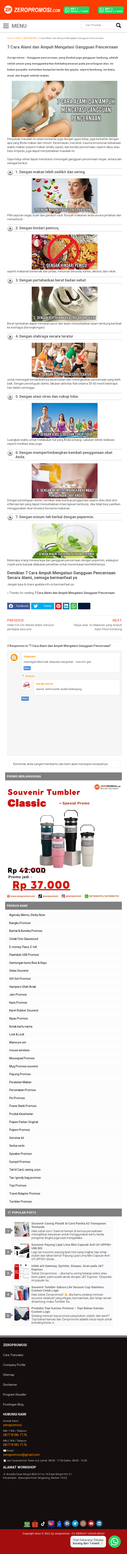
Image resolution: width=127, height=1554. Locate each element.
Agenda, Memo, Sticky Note (27, 915)
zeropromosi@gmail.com (21, 1455)
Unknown (30, 656)
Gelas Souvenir (19, 970)
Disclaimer (10, 1385)
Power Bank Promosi (22, 1106)
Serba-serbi (16, 1145)
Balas (27, 668)
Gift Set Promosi (20, 978)
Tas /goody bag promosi (25, 1177)
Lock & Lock (16, 1034)
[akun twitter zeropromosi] (75, 1523)
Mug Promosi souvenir (23, 1066)
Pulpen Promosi (19, 1129)
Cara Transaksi (13, 1355)
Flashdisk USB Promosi (24, 954)
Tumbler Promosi (20, 1201)
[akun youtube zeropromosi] (91, 1523)
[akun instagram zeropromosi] (83, 1523)
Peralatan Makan (20, 1082)
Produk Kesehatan (21, 1114)
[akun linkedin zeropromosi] (99, 1523)
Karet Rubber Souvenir (23, 1010)
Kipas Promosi (18, 1018)
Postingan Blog (13, 1404)
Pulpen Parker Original (23, 1122)
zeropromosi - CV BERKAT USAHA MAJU (80, 1533)
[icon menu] (6, 25)
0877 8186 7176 (15, 1435)
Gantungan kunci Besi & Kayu (28, 962)
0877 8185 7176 (15, 1445)
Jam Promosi (18, 994)
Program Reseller (14, 1394)
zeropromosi (44, 683)
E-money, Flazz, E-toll (23, 947)
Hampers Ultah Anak (22, 986)
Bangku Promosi (20, 923)
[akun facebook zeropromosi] (67, 1523)
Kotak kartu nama (20, 1026)
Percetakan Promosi (22, 1090)
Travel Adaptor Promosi (24, 1193)
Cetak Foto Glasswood (23, 939)
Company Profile (14, 1365)
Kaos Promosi (18, 1002)
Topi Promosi (17, 1185)
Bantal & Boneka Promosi (25, 930)
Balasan (30, 676)
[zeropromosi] (33, 9)
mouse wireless (19, 1050)
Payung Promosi (20, 1074)
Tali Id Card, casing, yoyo (25, 1169)
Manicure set (17, 1042)
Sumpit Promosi (19, 1161)
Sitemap (8, 1375)
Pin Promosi (17, 1098)
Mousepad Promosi (22, 1058)
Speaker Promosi (20, 1153)
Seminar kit (16, 1138)
